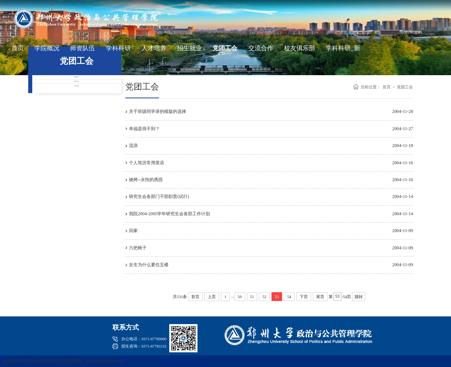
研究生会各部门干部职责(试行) (159, 196)
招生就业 (189, 51)
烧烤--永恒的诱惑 (146, 179)
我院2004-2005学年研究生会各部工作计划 (169, 213)
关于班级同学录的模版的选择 (157, 111)
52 (264, 296)
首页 (17, 51)
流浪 (133, 145)
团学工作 (76, 102)
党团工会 (224, 51)
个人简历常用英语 (146, 162)
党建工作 (76, 84)
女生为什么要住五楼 (149, 264)
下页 (304, 296)
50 (240, 296)
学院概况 (46, 51)
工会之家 (76, 120)
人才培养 (153, 51)
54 (289, 296)
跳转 (359, 296)
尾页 (320, 296)
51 (252, 296)
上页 (212, 296)
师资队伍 (82, 51)
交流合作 (260, 51)
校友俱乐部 (299, 51)
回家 (133, 230)
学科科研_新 (343, 51)
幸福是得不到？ (144, 128)
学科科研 (118, 51)
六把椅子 (138, 247)
